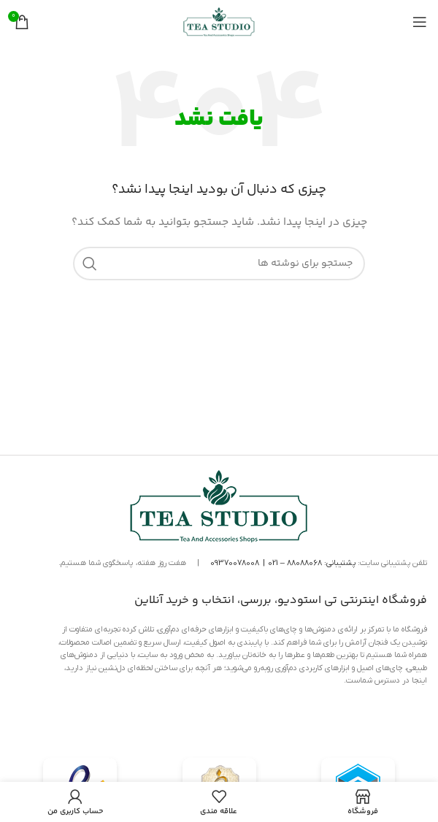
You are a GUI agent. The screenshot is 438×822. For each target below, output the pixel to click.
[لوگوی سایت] (219, 22)
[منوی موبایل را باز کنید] (419, 22)
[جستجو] (219, 263)
